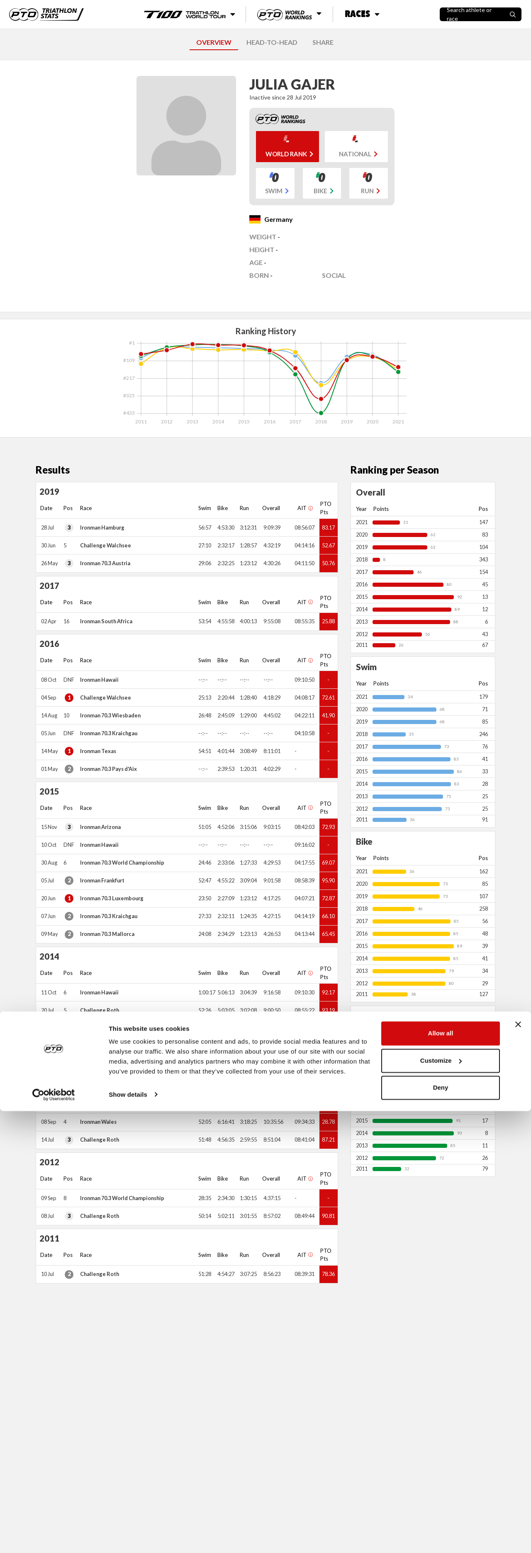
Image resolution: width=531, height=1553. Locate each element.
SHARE (323, 42)
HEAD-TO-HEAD (271, 42)
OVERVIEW (213, 42)
